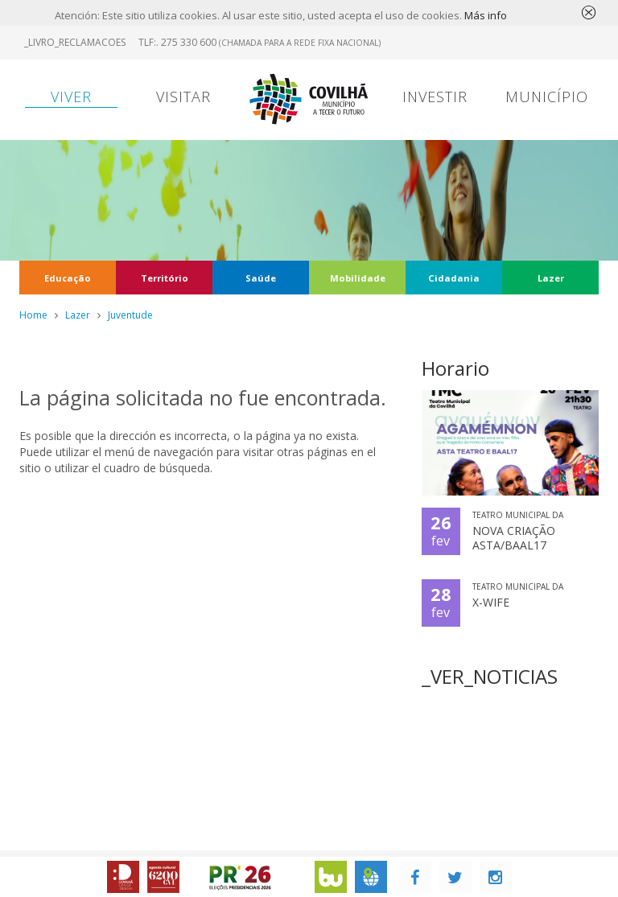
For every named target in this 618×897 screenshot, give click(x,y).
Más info (485, 15)
